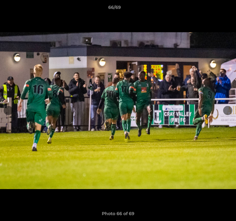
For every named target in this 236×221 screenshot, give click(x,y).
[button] (214, 9)
